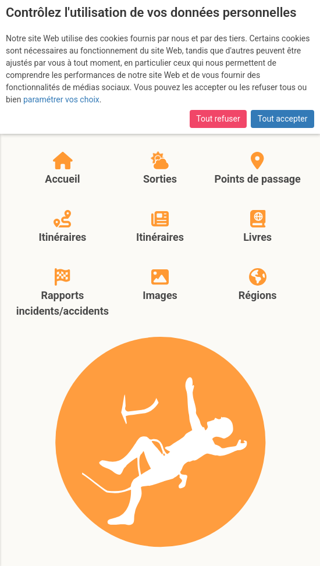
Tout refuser (218, 118)
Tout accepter (283, 118)
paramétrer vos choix (61, 99)
